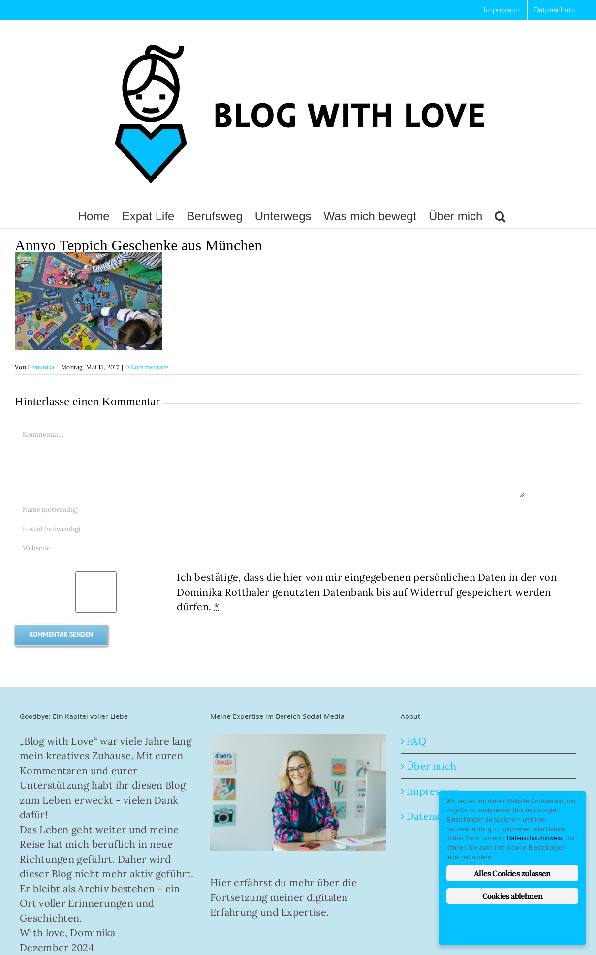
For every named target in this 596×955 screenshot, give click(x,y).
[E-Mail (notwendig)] (270, 529)
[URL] (270, 548)
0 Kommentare (147, 367)
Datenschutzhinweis (534, 838)
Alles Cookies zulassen (512, 873)
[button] (500, 215)
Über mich (432, 766)
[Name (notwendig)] (270, 510)
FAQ (416, 741)
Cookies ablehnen (512, 896)
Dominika (41, 367)
